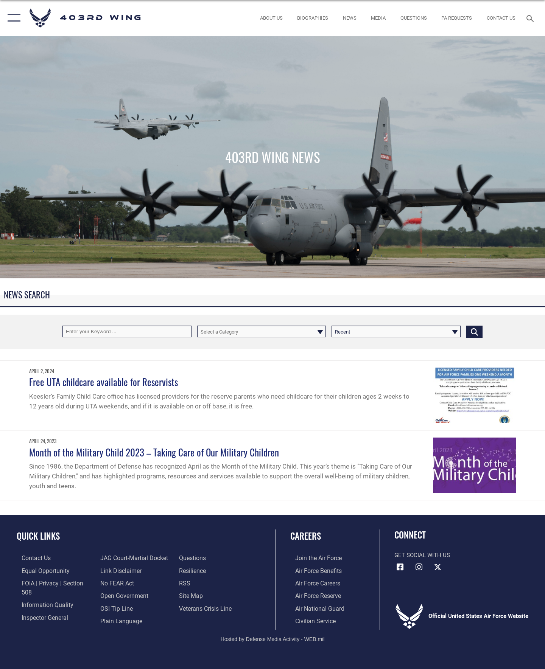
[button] (12, 18)
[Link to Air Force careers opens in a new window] (312, 582)
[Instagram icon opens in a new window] (419, 567)
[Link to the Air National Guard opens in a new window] (313, 607)
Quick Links (38, 535)
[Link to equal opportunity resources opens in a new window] (39, 570)
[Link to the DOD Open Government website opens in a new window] (121, 582)
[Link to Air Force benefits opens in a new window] (312, 570)
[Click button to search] (474, 331)
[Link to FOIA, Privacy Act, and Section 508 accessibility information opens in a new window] (51, 582)
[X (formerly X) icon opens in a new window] (437, 567)
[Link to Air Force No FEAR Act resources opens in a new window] (115, 570)
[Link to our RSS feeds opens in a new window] (186, 570)
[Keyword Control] (127, 331)
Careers (305, 535)
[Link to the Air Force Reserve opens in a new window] (312, 594)
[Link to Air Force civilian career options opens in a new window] (309, 619)
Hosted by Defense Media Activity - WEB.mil (273, 638)
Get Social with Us (422, 555)
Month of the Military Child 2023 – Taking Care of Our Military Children (154, 452)
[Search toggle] (531, 17)
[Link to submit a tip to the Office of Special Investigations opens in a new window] (114, 594)
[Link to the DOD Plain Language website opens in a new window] (118, 607)
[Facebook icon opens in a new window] (400, 567)
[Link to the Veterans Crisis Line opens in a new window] (206, 594)
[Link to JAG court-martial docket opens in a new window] (49, 619)
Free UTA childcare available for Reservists (103, 382)
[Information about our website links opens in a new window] (118, 557)
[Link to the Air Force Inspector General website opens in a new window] (39, 607)
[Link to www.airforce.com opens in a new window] (312, 557)
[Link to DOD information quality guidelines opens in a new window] (41, 594)
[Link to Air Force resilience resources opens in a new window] (194, 557)
